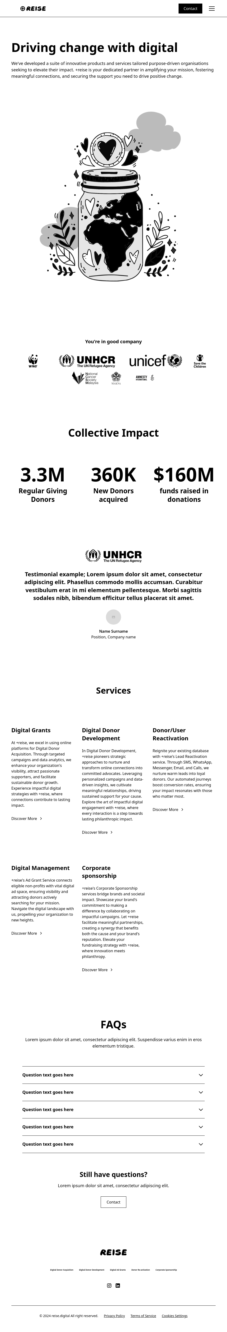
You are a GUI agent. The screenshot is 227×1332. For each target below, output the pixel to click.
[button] (211, 8)
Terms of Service (143, 1316)
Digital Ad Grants (118, 1269)
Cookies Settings (174, 1316)
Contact (190, 8)
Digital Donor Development (91, 1269)
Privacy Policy (114, 1316)
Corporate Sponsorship (166, 1269)
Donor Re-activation (141, 1269)
